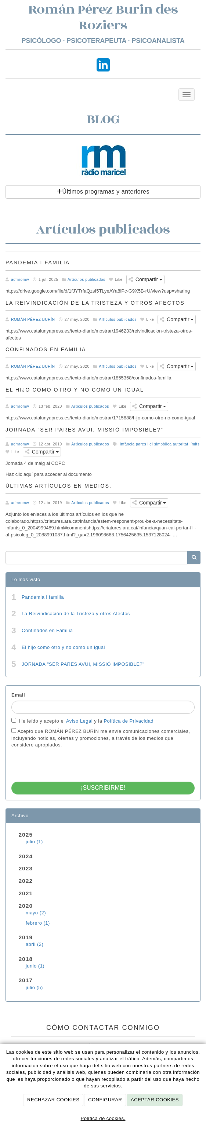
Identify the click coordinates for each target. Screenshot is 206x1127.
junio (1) (35, 966)
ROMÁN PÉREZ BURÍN (33, 319)
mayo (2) (36, 912)
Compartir (145, 279)
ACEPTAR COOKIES (155, 1099)
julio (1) (34, 841)
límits (194, 444)
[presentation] (67, 763)
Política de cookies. (102, 1118)
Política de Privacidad (128, 721)
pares (141, 444)
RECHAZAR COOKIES (53, 1099)
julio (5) (34, 987)
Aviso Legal (80, 721)
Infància (127, 444)
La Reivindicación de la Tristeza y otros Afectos (76, 613)
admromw (20, 280)
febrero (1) (38, 923)
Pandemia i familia (43, 597)
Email (18, 695)
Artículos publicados (86, 280)
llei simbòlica (160, 444)
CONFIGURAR (105, 1099)
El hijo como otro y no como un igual (63, 647)
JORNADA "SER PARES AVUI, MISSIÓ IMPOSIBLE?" (83, 664)
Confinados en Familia (47, 630)
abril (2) (34, 944)
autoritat (180, 444)
